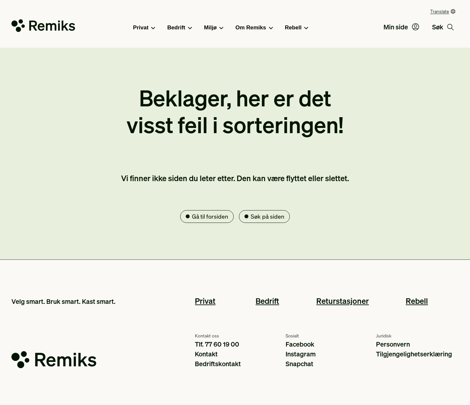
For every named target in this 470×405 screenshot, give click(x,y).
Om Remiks (254, 28)
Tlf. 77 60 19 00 (217, 344)
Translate (439, 11)
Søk (443, 27)
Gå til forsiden (210, 216)
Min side (401, 27)
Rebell (296, 28)
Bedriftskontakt (218, 363)
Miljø (213, 28)
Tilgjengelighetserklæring (414, 354)
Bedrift (179, 28)
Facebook (300, 344)
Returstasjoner (342, 301)
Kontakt (206, 354)
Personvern (393, 344)
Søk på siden (267, 216)
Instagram (301, 354)
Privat (144, 28)
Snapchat (299, 363)
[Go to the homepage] (43, 27)
